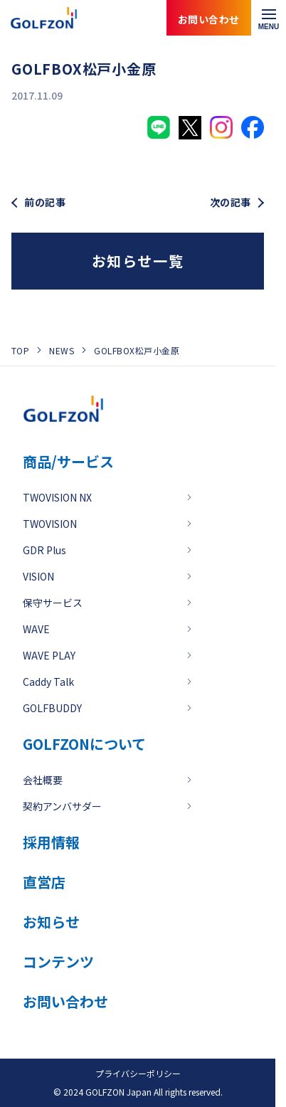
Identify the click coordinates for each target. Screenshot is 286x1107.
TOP (20, 350)
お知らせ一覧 (138, 260)
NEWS (61, 350)
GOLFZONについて (84, 743)
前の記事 (44, 202)
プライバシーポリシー (138, 1073)
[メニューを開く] (268, 18)
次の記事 (230, 202)
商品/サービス (68, 461)
